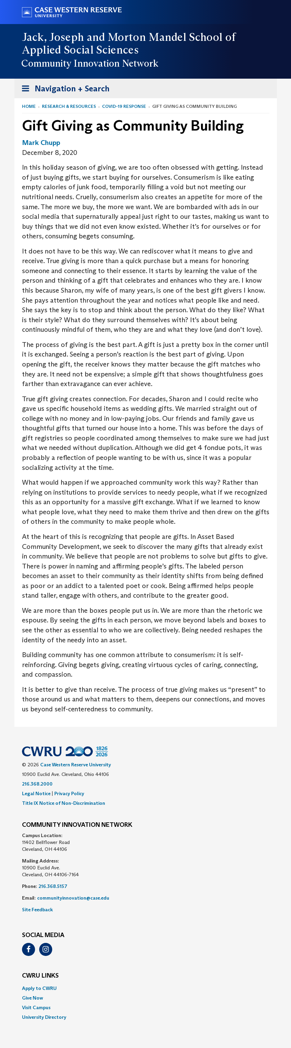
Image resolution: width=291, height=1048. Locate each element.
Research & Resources (69, 106)
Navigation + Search (64, 89)
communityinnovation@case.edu (73, 898)
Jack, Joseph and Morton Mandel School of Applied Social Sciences (129, 43)
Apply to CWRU (39, 988)
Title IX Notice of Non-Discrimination (63, 803)
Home (29, 106)
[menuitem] (145, 988)
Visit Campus (36, 1007)
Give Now (32, 998)
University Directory (44, 1017)
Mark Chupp (41, 142)
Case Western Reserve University (75, 765)
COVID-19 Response (124, 106)
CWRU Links (40, 975)
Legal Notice (36, 793)
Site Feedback (37, 909)
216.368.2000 (37, 784)
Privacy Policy (69, 793)
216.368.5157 (52, 886)
